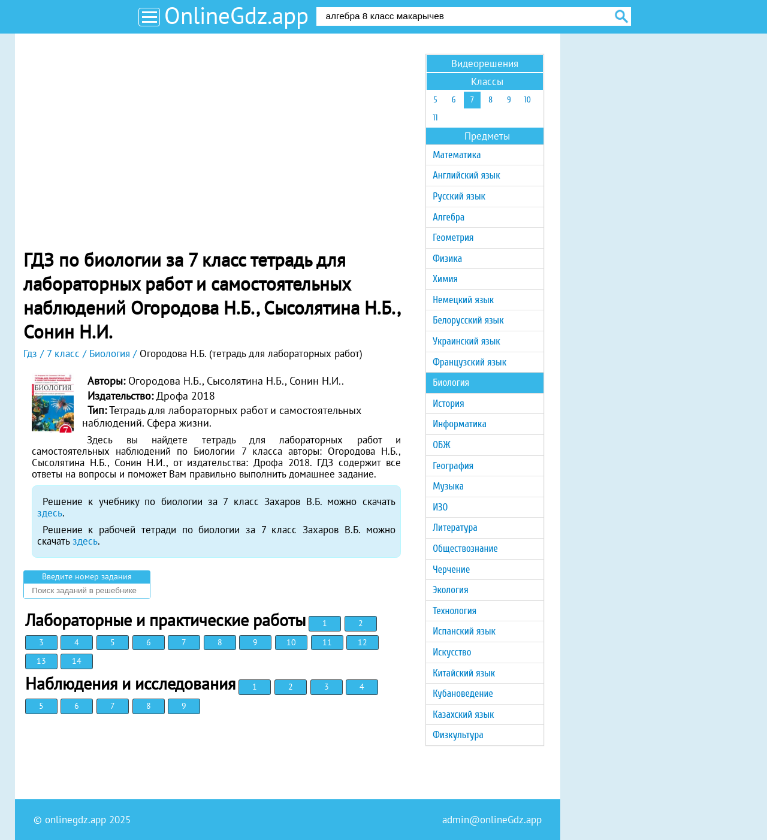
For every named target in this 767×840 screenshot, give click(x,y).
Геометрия (453, 237)
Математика (457, 155)
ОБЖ (441, 445)
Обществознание (465, 548)
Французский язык (469, 362)
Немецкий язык (463, 300)
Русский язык (459, 196)
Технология (454, 611)
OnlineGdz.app (236, 15)
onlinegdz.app (75, 819)
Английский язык (466, 175)
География (453, 466)
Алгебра (448, 217)
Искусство (452, 652)
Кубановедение (463, 693)
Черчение (451, 569)
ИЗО (440, 507)
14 (76, 660)
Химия (445, 279)
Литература (455, 527)
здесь (49, 512)
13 (41, 660)
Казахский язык (463, 714)
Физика (447, 258)
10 (291, 642)
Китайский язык (464, 673)
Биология (451, 382)
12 (362, 642)
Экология (450, 590)
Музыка (448, 486)
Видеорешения (484, 63)
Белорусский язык (468, 320)
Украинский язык (466, 341)
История (448, 403)
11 (327, 642)
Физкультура (458, 735)
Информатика (460, 424)
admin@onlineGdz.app (492, 819)
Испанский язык (464, 631)
